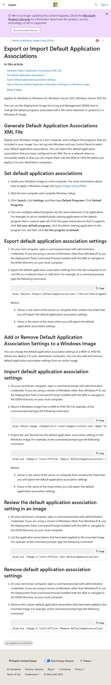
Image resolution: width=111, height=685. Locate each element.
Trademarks (31, 674)
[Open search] (96, 5)
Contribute (65, 669)
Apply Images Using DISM (70, 186)
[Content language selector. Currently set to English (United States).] (23, 661)
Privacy (79, 669)
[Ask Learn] (97, 40)
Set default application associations (25, 75)
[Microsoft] (55, 4)
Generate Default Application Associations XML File (34, 70)
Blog (50, 669)
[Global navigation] (3, 5)
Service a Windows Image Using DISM (32, 40)
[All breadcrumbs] (7, 40)
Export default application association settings (31, 79)
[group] (59, 294)
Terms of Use (14, 674)
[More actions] (104, 40)
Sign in (104, 4)
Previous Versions (34, 669)
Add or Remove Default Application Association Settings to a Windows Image (48, 84)
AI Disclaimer (14, 669)
